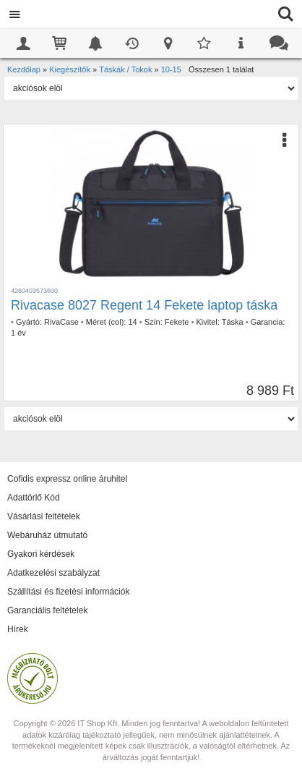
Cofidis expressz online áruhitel (67, 479)
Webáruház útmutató (47, 535)
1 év (18, 332)
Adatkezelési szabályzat (53, 573)
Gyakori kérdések (40, 554)
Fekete (177, 322)
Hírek (17, 629)
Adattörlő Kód (33, 498)
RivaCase (61, 322)
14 (132, 322)
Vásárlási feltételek (43, 516)
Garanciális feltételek (47, 610)
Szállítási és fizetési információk (68, 592)
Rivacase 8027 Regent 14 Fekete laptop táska (144, 305)
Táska (232, 322)
